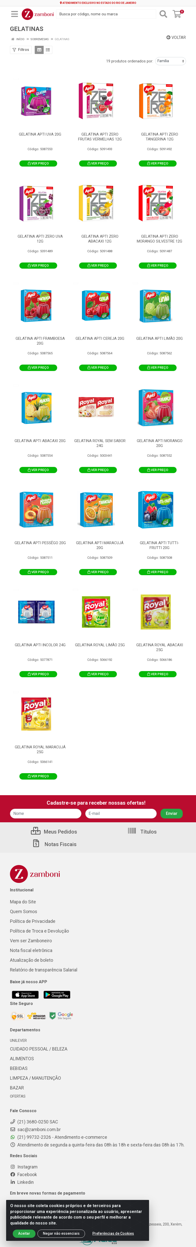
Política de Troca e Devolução (39, 931)
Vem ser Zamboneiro (31, 940)
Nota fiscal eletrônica (31, 950)
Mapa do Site (23, 901)
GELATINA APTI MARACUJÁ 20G (100, 545)
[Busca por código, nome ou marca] (106, 14)
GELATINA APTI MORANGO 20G (159, 443)
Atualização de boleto (31, 960)
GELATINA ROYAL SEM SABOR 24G (100, 443)
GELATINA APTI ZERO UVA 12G (40, 239)
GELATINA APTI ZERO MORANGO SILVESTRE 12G (159, 239)
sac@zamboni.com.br (35, 1129)
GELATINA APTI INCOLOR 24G (40, 645)
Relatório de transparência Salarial (43, 969)
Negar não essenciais (61, 1238)
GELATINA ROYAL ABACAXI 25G (159, 647)
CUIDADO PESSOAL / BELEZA (38, 1049)
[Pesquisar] (163, 14)
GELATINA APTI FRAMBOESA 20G (40, 341)
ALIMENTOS (22, 1058)
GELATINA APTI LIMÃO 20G (159, 338)
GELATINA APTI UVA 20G (40, 134)
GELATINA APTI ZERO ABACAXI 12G (99, 239)
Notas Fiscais (54, 844)
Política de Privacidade (32, 921)
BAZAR (17, 1087)
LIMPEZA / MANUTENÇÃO (35, 1078)
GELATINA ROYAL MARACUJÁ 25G (40, 749)
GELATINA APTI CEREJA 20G (100, 338)
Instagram (24, 1166)
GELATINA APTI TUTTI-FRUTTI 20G (159, 545)
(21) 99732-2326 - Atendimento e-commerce (58, 1137)
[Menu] (14, 14)
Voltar (176, 37)
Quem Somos (23, 911)
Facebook (23, 1174)
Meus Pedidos (54, 832)
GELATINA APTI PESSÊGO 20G (40, 543)
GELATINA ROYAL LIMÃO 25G (100, 645)
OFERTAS (18, 1096)
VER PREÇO (38, 163)
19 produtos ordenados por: (129, 61)
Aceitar (24, 1238)
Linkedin (22, 1182)
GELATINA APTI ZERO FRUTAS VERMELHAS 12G (100, 136)
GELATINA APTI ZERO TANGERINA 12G (159, 136)
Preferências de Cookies (113, 1238)
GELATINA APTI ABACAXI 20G (40, 441)
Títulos (142, 832)
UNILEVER (18, 1040)
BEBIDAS (19, 1068)
